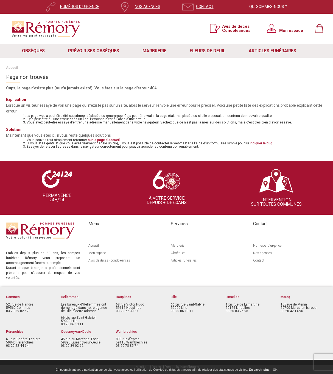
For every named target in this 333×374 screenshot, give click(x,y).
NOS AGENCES (147, 6)
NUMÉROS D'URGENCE (79, 6)
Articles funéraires (184, 260)
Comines (13, 297)
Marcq (285, 297)
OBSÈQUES (33, 50)
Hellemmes (70, 297)
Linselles (232, 297)
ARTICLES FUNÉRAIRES (272, 50)
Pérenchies (15, 332)
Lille (174, 297)
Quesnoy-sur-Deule (76, 332)
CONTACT (205, 6)
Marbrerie (177, 246)
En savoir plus (259, 369)
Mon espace (291, 30)
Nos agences (262, 253)
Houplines (123, 297)
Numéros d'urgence (267, 246)
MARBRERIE (154, 50)
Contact (258, 260)
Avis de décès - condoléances (109, 260)
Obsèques (178, 253)
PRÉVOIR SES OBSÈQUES (93, 50)
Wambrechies (126, 332)
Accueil (12, 68)
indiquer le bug (261, 143)
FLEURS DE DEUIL (207, 50)
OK (275, 369)
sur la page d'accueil (104, 140)
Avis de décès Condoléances (236, 28)
